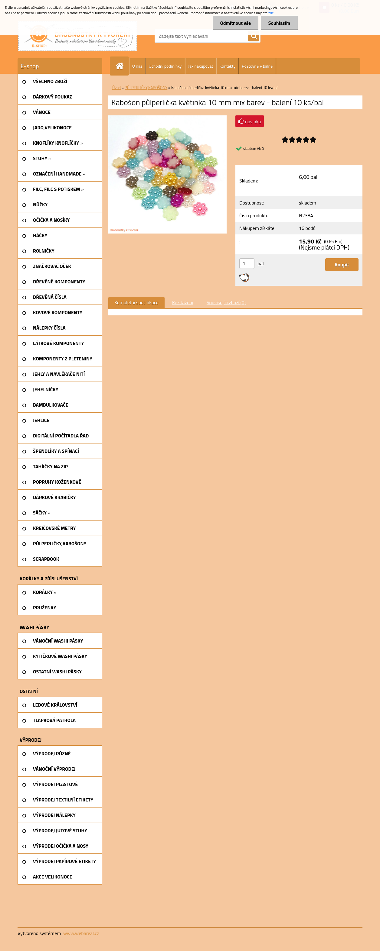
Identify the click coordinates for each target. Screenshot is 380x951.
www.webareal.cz (81, 933)
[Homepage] (122, 66)
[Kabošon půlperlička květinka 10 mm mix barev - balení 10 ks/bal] (167, 117)
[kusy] (246, 263)
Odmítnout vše (235, 23)
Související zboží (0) (226, 302)
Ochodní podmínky (165, 66)
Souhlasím (279, 23)
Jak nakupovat (200, 66)
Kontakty (227, 66)
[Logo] (77, 36)
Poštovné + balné (257, 66)
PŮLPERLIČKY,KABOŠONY (146, 88)
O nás (137, 66)
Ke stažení (182, 302)
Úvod (116, 88)
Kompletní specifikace (136, 302)
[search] (253, 36)
